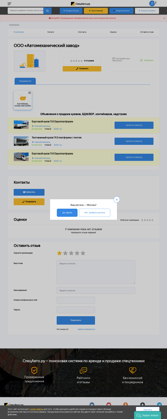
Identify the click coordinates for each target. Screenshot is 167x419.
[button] (147, 415)
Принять (147, 410)
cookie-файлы (36, 409)
